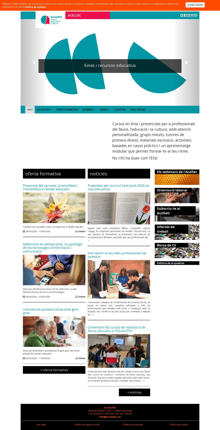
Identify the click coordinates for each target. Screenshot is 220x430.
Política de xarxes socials (87, 424)
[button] (34, 62)
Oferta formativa (67, 109)
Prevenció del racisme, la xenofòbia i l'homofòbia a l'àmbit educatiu (50, 187)
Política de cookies (179, 424)
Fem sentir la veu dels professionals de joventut (117, 255)
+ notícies (134, 392)
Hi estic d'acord (195, 4)
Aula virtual (138, 109)
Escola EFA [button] (44, 109)
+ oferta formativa (54, 370)
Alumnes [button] (89, 109)
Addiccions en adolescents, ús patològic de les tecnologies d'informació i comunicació (53, 247)
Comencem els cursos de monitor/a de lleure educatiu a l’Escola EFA (116, 329)
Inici (30, 109)
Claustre (120, 109)
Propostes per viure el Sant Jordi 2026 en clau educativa (118, 187)
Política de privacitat (133, 424)
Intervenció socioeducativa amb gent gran (51, 311)
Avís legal (41, 424)
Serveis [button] (105, 109)
